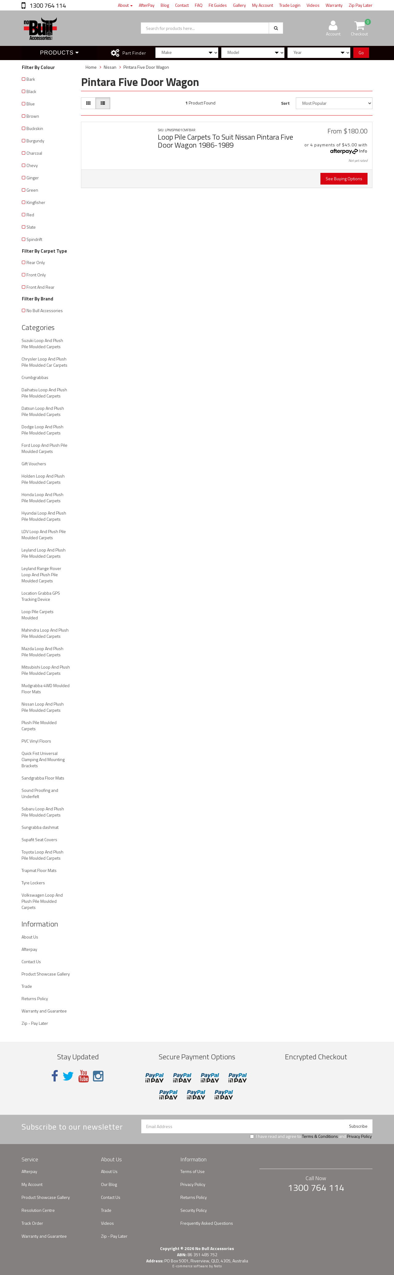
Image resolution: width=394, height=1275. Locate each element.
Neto (218, 1266)
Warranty (334, 5)
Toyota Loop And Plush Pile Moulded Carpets (42, 855)
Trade (27, 986)
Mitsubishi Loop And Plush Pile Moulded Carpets (46, 670)
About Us (30, 937)
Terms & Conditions (320, 1136)
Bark (30, 79)
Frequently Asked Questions (206, 1223)
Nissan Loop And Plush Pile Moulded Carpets (43, 707)
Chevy (32, 165)
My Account (262, 5)
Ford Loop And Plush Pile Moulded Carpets (44, 448)
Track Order (32, 1223)
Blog (165, 5)
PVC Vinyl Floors (36, 741)
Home (91, 67)
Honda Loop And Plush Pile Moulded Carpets (42, 497)
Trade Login (289, 5)
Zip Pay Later (360, 5)
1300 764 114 (47, 5)
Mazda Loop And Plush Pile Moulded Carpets (42, 651)
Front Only (36, 274)
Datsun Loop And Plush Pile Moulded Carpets (43, 411)
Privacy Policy (359, 1136)
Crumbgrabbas (35, 377)
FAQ (199, 5)
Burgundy (35, 140)
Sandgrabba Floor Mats (43, 778)
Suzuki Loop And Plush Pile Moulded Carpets (42, 343)
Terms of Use (192, 1171)
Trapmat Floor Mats (39, 870)
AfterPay (147, 5)
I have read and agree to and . (311, 1136)
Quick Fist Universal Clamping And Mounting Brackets (43, 759)
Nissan (110, 67)
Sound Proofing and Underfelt (40, 793)
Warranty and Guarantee (44, 1011)
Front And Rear (40, 287)
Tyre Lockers (33, 882)
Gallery (239, 5)
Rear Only (35, 262)
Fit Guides (218, 5)
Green (32, 190)
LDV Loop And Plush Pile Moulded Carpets (44, 534)
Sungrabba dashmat (40, 827)
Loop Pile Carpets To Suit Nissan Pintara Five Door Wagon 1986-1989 (225, 140)
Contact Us (31, 961)
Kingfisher (35, 202)
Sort (285, 103)
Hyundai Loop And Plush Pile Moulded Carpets (44, 516)
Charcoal (34, 153)
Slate (31, 227)
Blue (30, 103)
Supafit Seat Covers (39, 839)
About (125, 5)
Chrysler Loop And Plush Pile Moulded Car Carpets (44, 362)
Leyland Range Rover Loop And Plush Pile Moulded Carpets (41, 574)
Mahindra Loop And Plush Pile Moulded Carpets (45, 633)
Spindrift (34, 239)
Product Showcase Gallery (46, 974)
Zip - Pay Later (35, 1023)
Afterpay (29, 949)
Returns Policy (35, 998)
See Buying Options (344, 178)
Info (363, 151)
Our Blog (109, 1184)
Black (31, 91)
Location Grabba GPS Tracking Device (41, 596)
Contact (182, 5)
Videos (313, 5)
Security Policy (193, 1210)
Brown (32, 116)
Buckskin (34, 128)
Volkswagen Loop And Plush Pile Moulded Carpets (42, 901)
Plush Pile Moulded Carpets (39, 725)
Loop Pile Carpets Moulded (38, 614)
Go (361, 52)
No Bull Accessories (44, 310)
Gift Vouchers (34, 463)
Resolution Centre (38, 1210)
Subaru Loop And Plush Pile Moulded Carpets (43, 811)
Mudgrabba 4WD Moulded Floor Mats (46, 688)
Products (59, 53)
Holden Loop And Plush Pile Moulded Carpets (43, 479)
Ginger (32, 177)
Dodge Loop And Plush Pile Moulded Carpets (42, 429)
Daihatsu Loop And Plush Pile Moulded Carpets (44, 392)
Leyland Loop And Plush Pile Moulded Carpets (44, 553)
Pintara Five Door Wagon (146, 67)
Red (30, 214)
